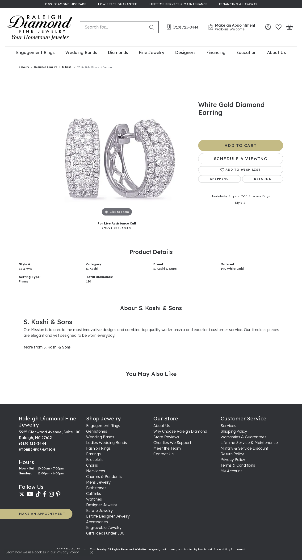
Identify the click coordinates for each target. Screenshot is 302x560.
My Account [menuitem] (231, 471)
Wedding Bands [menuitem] (100, 437)
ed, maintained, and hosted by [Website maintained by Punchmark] (177, 549)
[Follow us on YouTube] (30, 494)
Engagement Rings (35, 52)
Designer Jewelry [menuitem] (101, 505)
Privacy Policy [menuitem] (233, 459)
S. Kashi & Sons (165, 268)
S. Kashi (67, 67)
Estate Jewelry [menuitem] (99, 510)
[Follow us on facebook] (44, 494)
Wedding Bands (81, 52)
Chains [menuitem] (92, 465)
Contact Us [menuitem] (163, 454)
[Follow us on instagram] (51, 494)
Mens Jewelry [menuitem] (98, 482)
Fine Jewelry (151, 52)
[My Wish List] (278, 27)
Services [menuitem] (228, 425)
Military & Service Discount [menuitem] (244, 448)
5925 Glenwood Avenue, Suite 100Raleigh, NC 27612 (49, 441)
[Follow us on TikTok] (38, 494)
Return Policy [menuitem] (232, 454)
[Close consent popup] (91, 552)
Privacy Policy (67, 552)
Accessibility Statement (229, 549)
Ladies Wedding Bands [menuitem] (106, 442)
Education (246, 52)
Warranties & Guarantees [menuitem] (243, 437)
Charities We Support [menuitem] (172, 442)
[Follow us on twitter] (22, 494)
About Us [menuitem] (161, 425)
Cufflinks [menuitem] (93, 493)
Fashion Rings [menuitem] (98, 448)
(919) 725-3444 (116, 228)
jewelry (24, 67)
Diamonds (118, 52)
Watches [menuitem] (94, 499)
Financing (216, 52)
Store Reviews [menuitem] (166, 437)
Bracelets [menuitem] (94, 459)
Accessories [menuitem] (97, 522)
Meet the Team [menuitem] (167, 448)
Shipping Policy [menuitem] (234, 431)
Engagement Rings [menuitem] (103, 425)
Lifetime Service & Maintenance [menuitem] (249, 442)
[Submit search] (152, 27)
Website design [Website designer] (145, 549)
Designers (185, 52)
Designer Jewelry (45, 67)
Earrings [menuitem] (93, 454)
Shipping (219, 179)
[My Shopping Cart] (289, 27)
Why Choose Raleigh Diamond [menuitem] (180, 431)
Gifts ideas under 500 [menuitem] (105, 533)
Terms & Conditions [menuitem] (238, 465)
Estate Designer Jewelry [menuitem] (108, 516)
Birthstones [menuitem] (96, 488)
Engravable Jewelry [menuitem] (104, 527)
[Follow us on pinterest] (58, 494)
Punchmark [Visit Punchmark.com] (205, 549)
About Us (276, 52)
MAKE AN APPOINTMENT (42, 514)
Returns (262, 179)
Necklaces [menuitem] (95, 471)
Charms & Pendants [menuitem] (104, 476)
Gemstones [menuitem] (96, 431)
